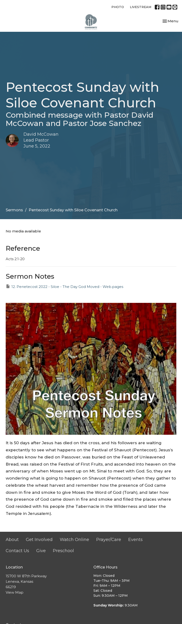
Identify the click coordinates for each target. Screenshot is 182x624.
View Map (14, 592)
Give (41, 550)
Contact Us (17, 550)
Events (135, 539)
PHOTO (117, 7)
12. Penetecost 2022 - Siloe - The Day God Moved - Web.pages (64, 286)
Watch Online (74, 539)
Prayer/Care (108, 539)
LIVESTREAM (140, 7)
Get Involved (39, 539)
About (12, 539)
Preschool (63, 550)
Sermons (14, 210)
